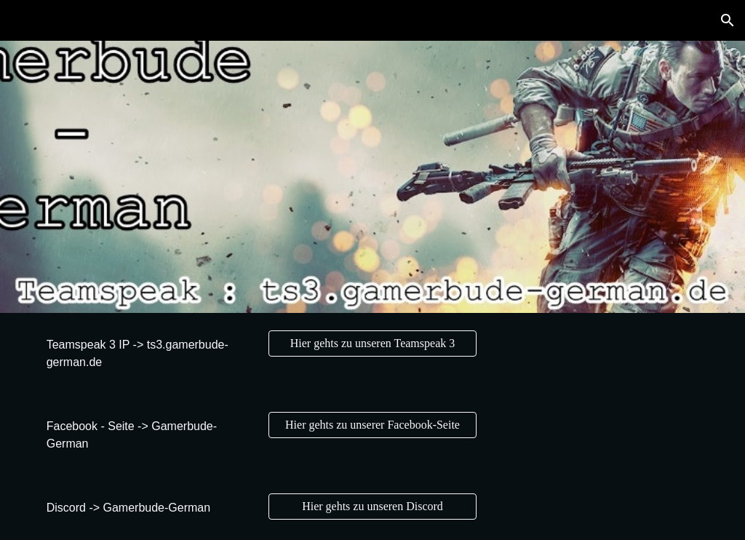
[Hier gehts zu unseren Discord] (372, 506)
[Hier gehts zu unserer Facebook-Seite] (372, 425)
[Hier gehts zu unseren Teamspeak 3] (372, 343)
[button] (727, 20)
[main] (148, 353)
